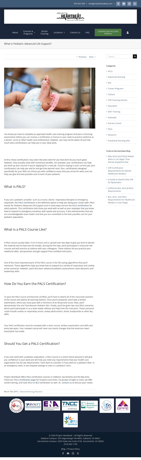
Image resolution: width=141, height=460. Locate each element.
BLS (37, 382)
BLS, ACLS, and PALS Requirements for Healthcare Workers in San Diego (121, 199)
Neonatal (112, 117)
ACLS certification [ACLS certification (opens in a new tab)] (80, 205)
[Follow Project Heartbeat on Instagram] (129, 4)
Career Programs (116, 88)
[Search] (135, 56)
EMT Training (114, 111)
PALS (110, 129)
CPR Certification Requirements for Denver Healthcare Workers (119, 171)
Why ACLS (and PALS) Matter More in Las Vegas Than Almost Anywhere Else (121, 159)
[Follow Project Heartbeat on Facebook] (118, 4)
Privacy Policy (73, 449)
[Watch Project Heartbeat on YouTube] (124, 4)
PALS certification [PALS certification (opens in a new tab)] (26, 202)
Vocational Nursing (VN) (119, 140)
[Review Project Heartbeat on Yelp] (135, 4)
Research (112, 134)
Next (91, 57)
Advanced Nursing (27, 391)
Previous (82, 57)
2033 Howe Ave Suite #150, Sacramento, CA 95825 (81, 441)
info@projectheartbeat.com (100, 3)
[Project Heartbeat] (70, 13)
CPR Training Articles (117, 100)
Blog (63, 449)
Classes (111, 94)
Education (38, 391)
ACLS (30, 382)
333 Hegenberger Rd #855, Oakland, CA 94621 (79, 438)
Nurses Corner (114, 123)
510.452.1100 (79, 3)
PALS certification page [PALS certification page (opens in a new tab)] (25, 379)
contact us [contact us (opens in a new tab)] (67, 382)
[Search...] (119, 56)
